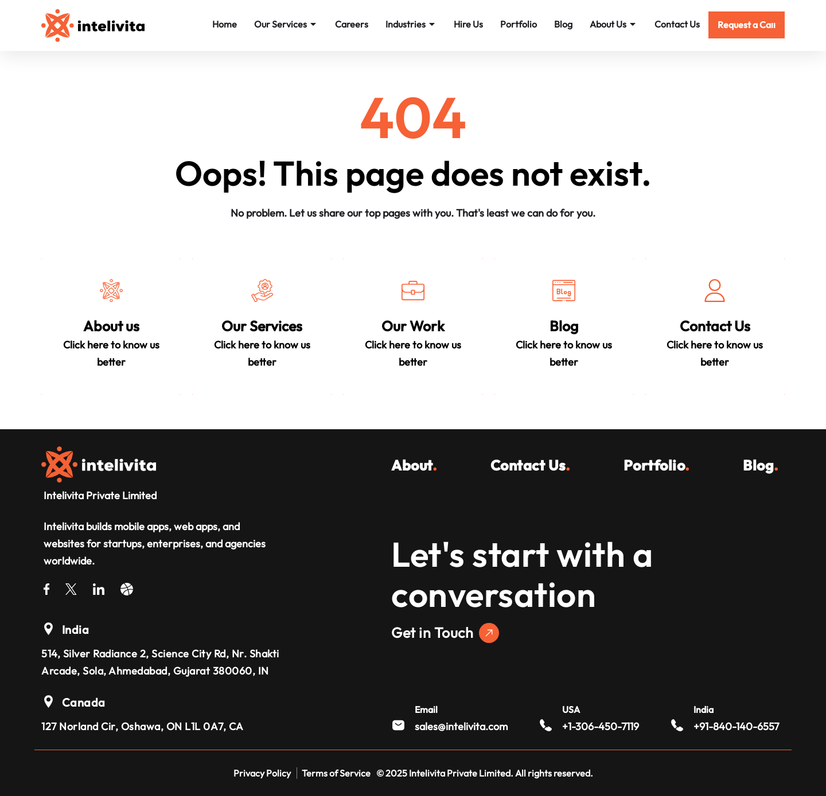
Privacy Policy (262, 773)
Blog (563, 24)
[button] (746, 24)
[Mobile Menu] (777, 19)
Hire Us (468, 24)
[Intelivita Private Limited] (98, 463)
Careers (351, 24)
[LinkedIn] (98, 587)
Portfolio (518, 24)
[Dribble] (126, 587)
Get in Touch (445, 633)
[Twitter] (71, 587)
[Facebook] (46, 587)
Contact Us (677, 24)
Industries (411, 24)
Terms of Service (336, 773)
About (414, 465)
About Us (613, 24)
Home (224, 24)
